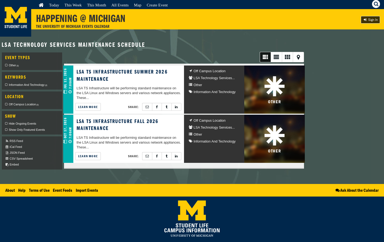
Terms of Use (39, 190)
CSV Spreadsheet (19, 158)
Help (22, 190)
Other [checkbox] (14, 65)
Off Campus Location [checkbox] (24, 104)
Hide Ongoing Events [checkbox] (22, 123)
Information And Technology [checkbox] (28, 84)
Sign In (370, 19)
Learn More (88, 107)
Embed (12, 164)
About (10, 190)
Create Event (157, 5)
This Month (96, 5)
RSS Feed (14, 141)
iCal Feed (13, 147)
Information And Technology (215, 92)
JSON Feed (15, 153)
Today (54, 5)
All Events (120, 5)
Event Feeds (62, 190)
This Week (73, 5)
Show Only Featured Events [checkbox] (27, 129)
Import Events (87, 190)
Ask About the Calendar (357, 190)
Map (137, 5)
